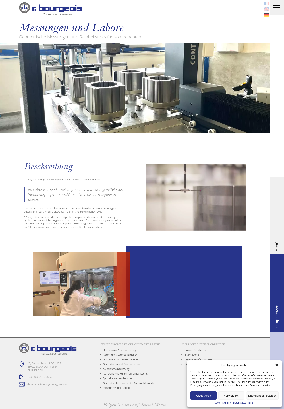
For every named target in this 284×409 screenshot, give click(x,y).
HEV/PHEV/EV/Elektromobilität (120, 359)
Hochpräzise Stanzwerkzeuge (120, 350)
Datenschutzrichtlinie (244, 402)
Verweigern (231, 395)
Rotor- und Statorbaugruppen (120, 354)
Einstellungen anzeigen (262, 395)
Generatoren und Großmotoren (121, 364)
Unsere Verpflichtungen (198, 359)
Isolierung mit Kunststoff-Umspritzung (125, 373)
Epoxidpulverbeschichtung (118, 378)
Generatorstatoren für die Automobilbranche (129, 383)
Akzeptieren (203, 395)
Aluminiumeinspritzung (116, 369)
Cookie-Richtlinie (222, 402)
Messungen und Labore (117, 387)
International (192, 354)
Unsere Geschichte (195, 350)
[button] (277, 365)
